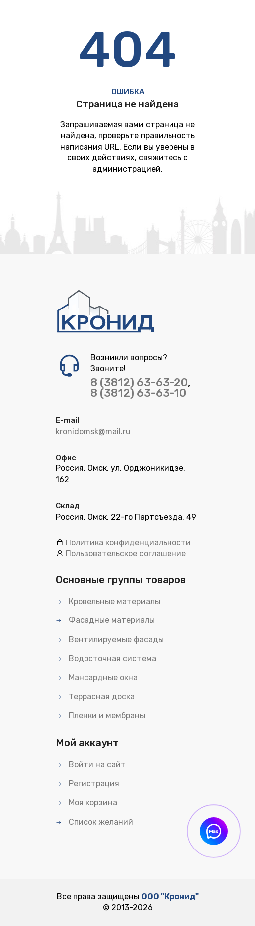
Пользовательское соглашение (126, 553)
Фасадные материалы (105, 620)
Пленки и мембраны (100, 715)
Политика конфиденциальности (128, 542)
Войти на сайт (91, 764)
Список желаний (94, 822)
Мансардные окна (97, 677)
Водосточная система (106, 658)
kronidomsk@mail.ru (93, 431)
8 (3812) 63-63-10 (138, 393)
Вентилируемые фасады (110, 639)
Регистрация (87, 783)
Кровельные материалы (108, 601)
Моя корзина (86, 802)
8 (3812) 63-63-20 (139, 382)
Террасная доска (95, 696)
